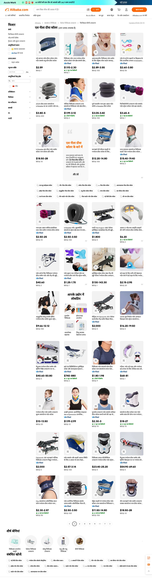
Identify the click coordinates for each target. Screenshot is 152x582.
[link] (148, 558)
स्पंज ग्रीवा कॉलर (103, 191)
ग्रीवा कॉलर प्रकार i (57, 561)
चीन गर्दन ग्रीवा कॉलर (96, 561)
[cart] (119, 10)
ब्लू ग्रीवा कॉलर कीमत (86, 191)
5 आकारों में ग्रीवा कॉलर (76, 561)
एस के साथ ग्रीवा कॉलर (44, 197)
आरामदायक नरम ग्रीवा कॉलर (37, 572)
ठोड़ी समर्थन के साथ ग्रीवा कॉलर (127, 566)
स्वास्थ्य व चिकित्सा (50, 23)
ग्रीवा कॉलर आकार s (51, 566)
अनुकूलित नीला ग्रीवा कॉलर (65, 191)
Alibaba (38, 23)
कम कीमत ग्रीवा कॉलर (121, 191)
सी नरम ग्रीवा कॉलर (126, 197)
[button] (88, 9)
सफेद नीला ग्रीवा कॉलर (83, 185)
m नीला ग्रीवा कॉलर (102, 185)
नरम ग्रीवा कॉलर (106, 566)
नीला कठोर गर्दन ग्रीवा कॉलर (88, 197)
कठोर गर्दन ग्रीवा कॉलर (70, 566)
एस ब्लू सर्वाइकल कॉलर (44, 185)
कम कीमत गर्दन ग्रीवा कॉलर (116, 561)
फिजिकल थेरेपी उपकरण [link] (88, 23)
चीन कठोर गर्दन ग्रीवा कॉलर (65, 197)
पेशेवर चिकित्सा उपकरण (68, 23)
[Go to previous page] (69, 524)
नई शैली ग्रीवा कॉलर (108, 197)
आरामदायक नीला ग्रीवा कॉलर (123, 185)
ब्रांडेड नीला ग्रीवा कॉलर (44, 191)
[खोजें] (96, 10)
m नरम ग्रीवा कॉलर (89, 566)
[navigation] (19, 273)
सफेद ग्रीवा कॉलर (34, 566)
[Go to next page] (110, 524)
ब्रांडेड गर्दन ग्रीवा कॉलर (15, 566)
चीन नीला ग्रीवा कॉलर (64, 185)
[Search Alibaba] (60, 9)
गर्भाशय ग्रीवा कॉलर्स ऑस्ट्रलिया (36, 561)
